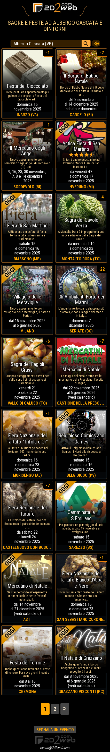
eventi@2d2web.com (55, 748)
